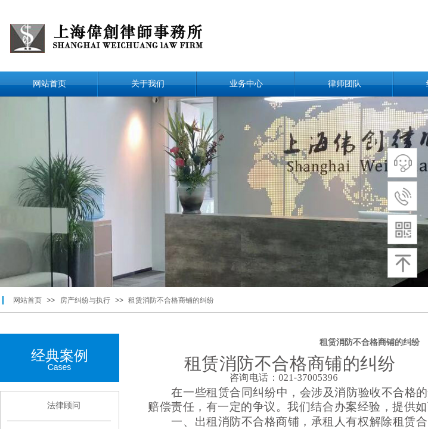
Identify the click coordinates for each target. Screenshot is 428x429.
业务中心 (246, 83)
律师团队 (344, 83)
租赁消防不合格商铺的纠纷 (171, 300)
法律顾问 (63, 405)
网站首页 (49, 83)
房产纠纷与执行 (85, 300)
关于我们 (148, 83)
